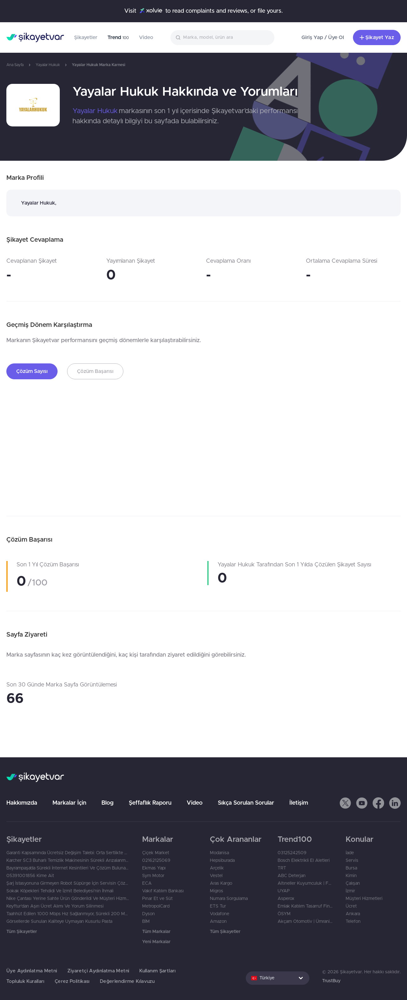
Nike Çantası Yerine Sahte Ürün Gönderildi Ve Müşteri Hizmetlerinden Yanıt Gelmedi (67, 898)
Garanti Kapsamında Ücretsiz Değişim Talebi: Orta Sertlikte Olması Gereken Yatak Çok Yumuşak (67, 853)
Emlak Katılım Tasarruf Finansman (305, 906)
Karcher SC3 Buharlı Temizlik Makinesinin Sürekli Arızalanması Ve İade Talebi (67, 860)
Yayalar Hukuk (48, 65)
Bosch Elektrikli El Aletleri (304, 860)
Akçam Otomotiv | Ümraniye (305, 921)
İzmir (350, 891)
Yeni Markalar (156, 942)
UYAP (284, 891)
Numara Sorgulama (229, 898)
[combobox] (222, 37)
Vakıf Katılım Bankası (163, 891)
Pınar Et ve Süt (157, 898)
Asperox (286, 898)
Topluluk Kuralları (25, 981)
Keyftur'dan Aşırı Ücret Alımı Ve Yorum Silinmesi (55, 906)
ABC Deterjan (292, 876)
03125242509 (292, 853)
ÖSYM (284, 914)
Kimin (351, 876)
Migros (216, 891)
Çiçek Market (155, 853)
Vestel (216, 876)
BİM (146, 921)
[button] (345, 803)
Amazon (218, 921)
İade (350, 853)
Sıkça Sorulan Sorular (246, 803)
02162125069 (156, 860)
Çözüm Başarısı (95, 371)
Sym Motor (153, 876)
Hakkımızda (21, 803)
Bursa (351, 868)
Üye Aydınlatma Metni (31, 971)
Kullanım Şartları (157, 971)
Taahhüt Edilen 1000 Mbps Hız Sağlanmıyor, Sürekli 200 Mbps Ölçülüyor (67, 914)
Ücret (351, 906)
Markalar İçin (69, 803)
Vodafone (219, 914)
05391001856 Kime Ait (30, 876)
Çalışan (353, 883)
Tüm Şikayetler (21, 931)
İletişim (298, 803)
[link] (33, 105)
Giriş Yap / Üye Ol (322, 37)
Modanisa (219, 853)
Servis (352, 860)
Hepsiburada (222, 860)
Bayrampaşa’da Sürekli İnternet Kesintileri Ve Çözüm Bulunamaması (67, 868)
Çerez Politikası (72, 981)
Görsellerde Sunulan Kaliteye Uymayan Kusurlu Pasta (59, 921)
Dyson (148, 914)
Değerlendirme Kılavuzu (127, 981)
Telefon (353, 921)
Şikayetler (85, 37)
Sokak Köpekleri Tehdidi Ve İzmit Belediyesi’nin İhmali (60, 891)
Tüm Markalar (156, 931)
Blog (107, 803)
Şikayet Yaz (377, 37)
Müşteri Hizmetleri (364, 898)
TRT (282, 868)
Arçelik (217, 868)
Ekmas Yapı (154, 868)
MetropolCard (155, 906)
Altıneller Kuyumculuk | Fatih (305, 883)
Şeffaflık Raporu (150, 803)
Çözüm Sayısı (32, 371)
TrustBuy (331, 981)
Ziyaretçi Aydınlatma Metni (98, 971)
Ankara (353, 914)
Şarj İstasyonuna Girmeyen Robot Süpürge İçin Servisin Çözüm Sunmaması (67, 883)
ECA (147, 883)
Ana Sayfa (15, 65)
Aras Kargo (221, 883)
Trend (118, 37)
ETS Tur (218, 906)
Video (146, 37)
